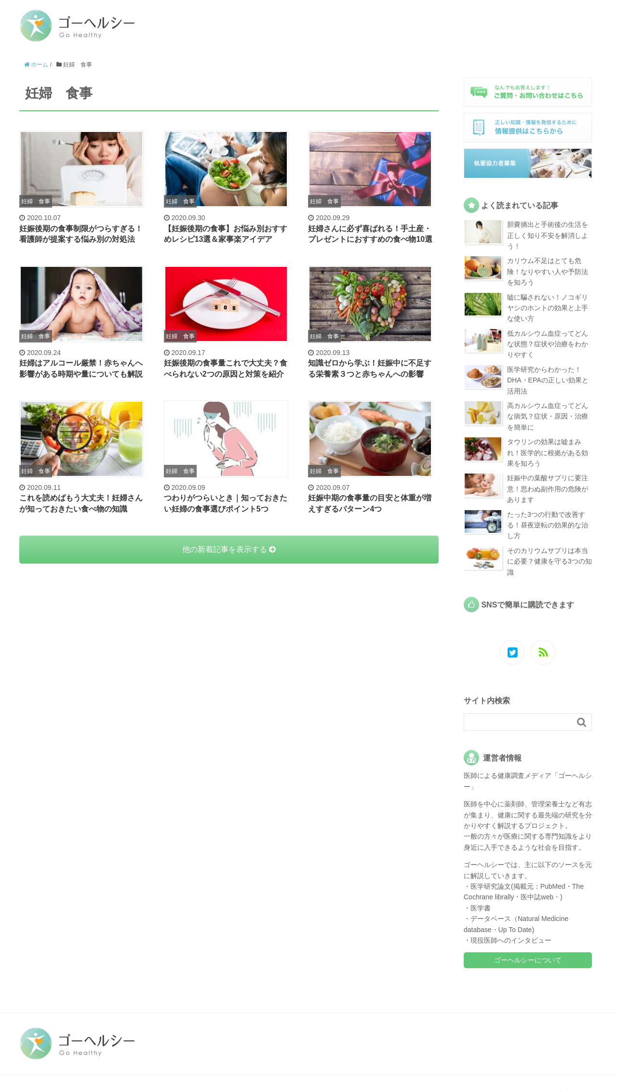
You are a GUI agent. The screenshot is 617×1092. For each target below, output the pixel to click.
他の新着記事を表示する (229, 549)
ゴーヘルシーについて (528, 960)
